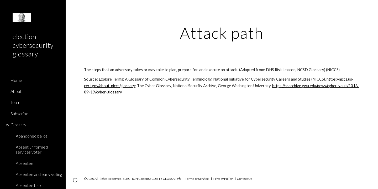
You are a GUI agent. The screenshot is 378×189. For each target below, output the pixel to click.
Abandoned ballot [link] (31, 135)
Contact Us (244, 179)
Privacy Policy (223, 179)
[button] (371, 7)
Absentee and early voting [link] (39, 174)
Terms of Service (197, 179)
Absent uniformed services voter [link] (32, 149)
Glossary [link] (18, 124)
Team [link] (15, 102)
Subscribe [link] (19, 113)
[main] (222, 33)
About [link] (16, 91)
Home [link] (16, 80)
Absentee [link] (24, 163)
